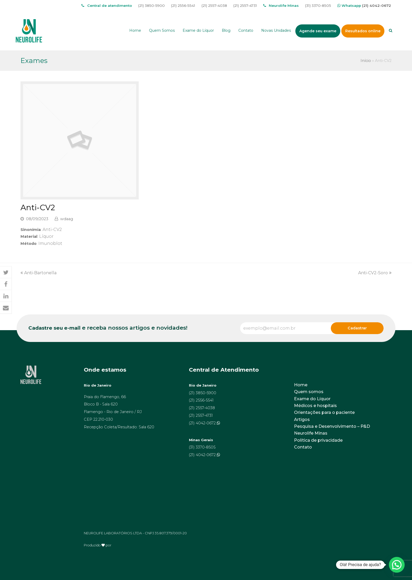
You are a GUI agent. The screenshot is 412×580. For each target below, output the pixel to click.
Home (300, 384)
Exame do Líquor (312, 398)
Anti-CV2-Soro (375, 272)
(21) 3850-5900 (151, 5)
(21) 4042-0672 (376, 5)
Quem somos (308, 391)
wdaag (66, 219)
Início (365, 60)
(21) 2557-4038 (214, 5)
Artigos (302, 419)
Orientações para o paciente (324, 412)
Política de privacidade (318, 440)
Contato (303, 447)
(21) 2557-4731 (245, 5)
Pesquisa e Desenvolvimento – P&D (332, 426)
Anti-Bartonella (38, 272)
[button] (6, 272)
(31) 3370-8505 (318, 5)
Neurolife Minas (310, 433)
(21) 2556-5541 (183, 5)
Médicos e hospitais (315, 405)
